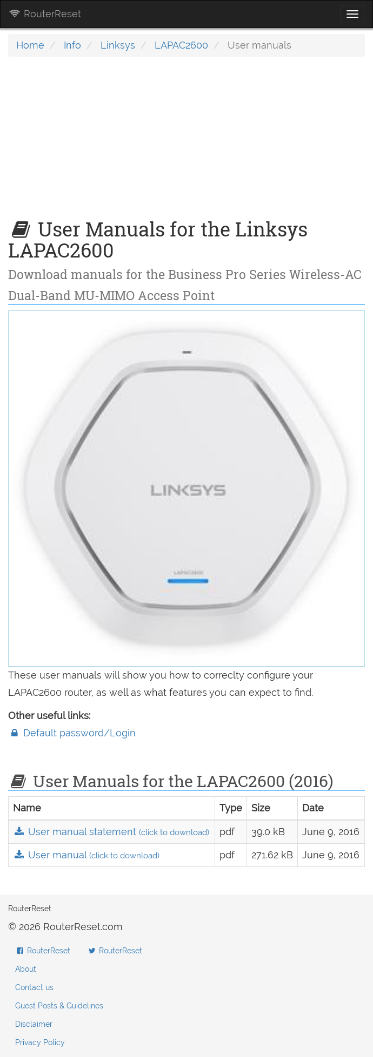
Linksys (118, 45)
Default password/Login (72, 732)
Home (30, 45)
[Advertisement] (186, 143)
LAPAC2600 (181, 45)
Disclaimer (33, 1024)
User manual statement (111, 831)
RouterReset (45, 13)
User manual (86, 854)
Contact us (34, 987)
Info (72, 45)
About (25, 969)
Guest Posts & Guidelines (59, 1005)
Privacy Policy (40, 1042)
